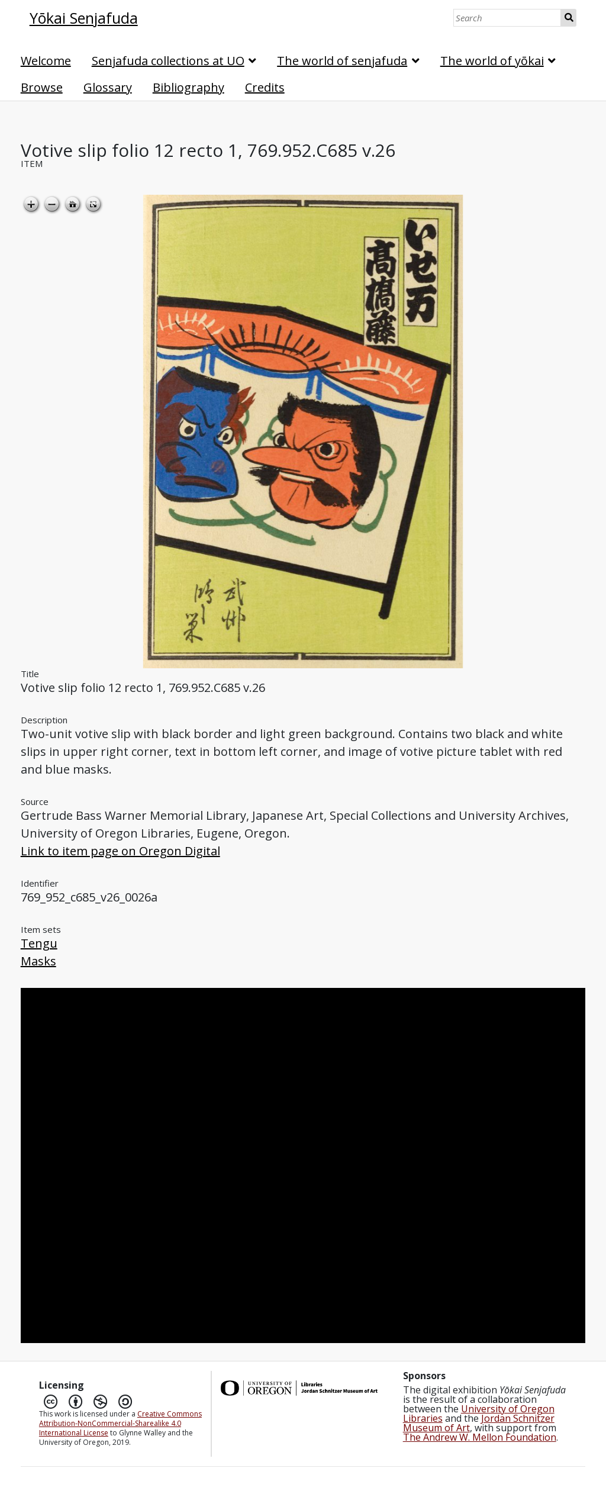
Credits (265, 87)
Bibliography (188, 87)
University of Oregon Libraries (479, 1413)
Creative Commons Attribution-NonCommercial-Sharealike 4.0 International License (120, 1423)
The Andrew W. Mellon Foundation (479, 1437)
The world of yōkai (492, 61)
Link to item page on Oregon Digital (120, 851)
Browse (42, 87)
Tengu (39, 943)
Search (568, 18)
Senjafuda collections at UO (168, 61)
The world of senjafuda (342, 61)
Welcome (46, 61)
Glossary (107, 87)
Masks (38, 961)
